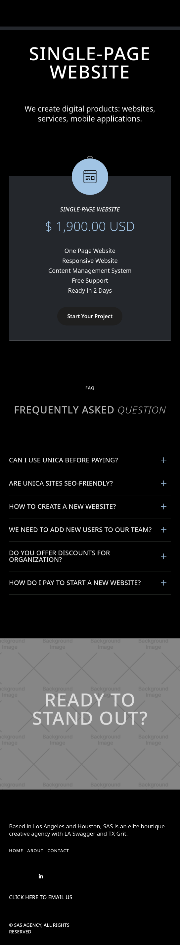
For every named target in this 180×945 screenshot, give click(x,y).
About (35, 851)
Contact (58, 851)
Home (16, 851)
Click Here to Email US (40, 897)
